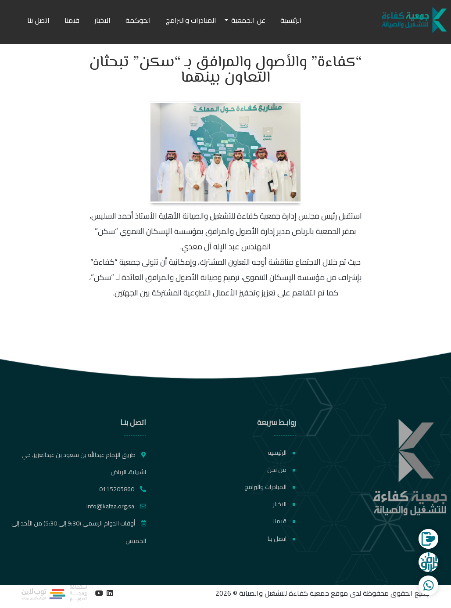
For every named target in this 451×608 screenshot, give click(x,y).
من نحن (281, 469)
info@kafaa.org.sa (116, 506)
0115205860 (122, 489)
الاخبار (102, 20)
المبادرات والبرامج (191, 20)
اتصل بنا (38, 20)
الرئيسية (291, 20)
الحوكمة (138, 20)
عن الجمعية (248, 20)
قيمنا (71, 20)
